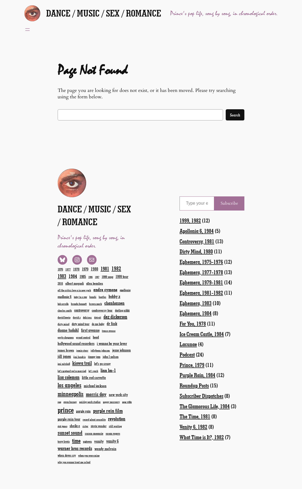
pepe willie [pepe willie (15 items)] (127, 402)
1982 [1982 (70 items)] (116, 268)
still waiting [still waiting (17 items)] (115, 426)
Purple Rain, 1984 (197, 374)
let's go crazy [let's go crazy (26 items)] (102, 363)
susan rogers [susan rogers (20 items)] (113, 433)
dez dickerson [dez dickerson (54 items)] (115, 316)
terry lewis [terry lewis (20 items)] (64, 441)
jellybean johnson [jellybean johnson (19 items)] (100, 350)
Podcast (187, 354)
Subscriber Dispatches (201, 395)
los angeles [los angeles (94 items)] (69, 385)
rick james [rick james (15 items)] (62, 426)
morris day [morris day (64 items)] (96, 394)
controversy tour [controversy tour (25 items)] (102, 310)
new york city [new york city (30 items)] (118, 394)
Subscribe (229, 203)
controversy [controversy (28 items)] (81, 310)
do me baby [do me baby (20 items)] (98, 324)
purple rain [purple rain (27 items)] (83, 411)
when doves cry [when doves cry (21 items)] (67, 455)
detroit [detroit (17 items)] (97, 317)
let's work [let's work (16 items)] (93, 371)
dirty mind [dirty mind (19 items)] (63, 324)
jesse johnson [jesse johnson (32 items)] (121, 350)
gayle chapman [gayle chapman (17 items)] (66, 337)
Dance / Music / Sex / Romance (103, 13)
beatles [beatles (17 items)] (102, 297)
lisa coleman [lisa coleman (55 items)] (69, 377)
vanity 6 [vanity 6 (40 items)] (112, 441)
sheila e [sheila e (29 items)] (75, 425)
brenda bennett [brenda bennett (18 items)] (79, 304)
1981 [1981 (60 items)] (105, 268)
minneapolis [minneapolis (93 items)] (71, 394)
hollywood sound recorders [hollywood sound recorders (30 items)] (76, 343)
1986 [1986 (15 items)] (90, 277)
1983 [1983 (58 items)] (62, 276)
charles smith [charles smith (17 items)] (65, 310)
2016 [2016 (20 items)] (60, 283)
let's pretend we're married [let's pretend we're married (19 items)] (72, 371)
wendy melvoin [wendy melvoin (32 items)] (105, 448)
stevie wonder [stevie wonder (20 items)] (98, 426)
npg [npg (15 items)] (59, 402)
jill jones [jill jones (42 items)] (64, 356)
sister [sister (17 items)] (85, 426)
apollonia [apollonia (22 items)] (125, 290)
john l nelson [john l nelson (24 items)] (110, 356)
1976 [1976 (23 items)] (60, 269)
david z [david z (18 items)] (77, 317)
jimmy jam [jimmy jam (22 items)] (94, 356)
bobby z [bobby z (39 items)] (114, 296)
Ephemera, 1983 (196, 302)
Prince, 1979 (192, 364)
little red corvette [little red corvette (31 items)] (94, 377)
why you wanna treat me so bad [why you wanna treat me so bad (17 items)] (74, 462)
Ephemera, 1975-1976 (201, 261)
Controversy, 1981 (197, 241)
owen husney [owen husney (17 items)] (70, 402)
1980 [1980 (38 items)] (94, 269)
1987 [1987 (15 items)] (97, 277)
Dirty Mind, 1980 (196, 251)
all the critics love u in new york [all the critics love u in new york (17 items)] (74, 290)
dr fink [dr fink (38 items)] (112, 323)
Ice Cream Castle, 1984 (202, 333)
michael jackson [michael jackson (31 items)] (95, 385)
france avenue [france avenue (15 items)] (109, 331)
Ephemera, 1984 (196, 313)
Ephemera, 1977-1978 (201, 272)
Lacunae (188, 343)
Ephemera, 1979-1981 (201, 282)
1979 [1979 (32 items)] (85, 269)
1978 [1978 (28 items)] (76, 269)
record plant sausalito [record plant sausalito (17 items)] (94, 419)
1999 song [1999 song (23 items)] (107, 276)
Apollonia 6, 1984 (197, 230)
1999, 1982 (190, 220)
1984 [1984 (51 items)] (73, 276)
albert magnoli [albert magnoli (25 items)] (74, 283)
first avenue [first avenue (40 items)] (90, 330)
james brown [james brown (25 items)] (66, 350)
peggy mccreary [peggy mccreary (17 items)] (111, 402)
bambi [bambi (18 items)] (92, 297)
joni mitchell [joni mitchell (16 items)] (64, 364)
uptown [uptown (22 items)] (87, 441)
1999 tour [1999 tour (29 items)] (122, 276)
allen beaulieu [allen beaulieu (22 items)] (94, 283)
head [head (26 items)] (96, 337)
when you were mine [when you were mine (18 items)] (89, 455)
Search (235, 115)
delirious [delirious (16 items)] (87, 317)
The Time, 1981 (195, 416)
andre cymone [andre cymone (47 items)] (105, 289)
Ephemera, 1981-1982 (201, 292)
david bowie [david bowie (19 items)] (64, 317)
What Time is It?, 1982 (202, 436)
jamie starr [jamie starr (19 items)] (82, 350)
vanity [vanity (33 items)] (99, 441)
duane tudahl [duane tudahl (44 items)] (68, 330)
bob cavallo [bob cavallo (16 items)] (63, 304)
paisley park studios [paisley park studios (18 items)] (90, 402)
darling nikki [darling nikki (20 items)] (122, 310)
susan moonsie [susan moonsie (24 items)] (94, 433)
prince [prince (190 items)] (66, 409)
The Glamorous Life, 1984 (205, 406)
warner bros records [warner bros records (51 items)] (75, 448)
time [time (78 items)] (76, 440)
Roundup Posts (194, 385)
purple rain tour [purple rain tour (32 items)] (69, 419)
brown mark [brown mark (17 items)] (95, 304)
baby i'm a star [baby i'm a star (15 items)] (80, 297)
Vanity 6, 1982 (193, 426)
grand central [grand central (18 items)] (83, 337)
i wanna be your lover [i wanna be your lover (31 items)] (112, 343)
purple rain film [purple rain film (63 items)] (108, 410)
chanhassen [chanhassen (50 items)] (114, 303)
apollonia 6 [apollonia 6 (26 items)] (64, 296)
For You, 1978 (193, 323)
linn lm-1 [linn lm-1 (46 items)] (108, 370)
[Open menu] (27, 29)
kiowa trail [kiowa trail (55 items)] (82, 363)
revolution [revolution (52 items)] (116, 418)
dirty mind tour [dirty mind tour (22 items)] (80, 324)
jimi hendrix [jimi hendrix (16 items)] (79, 357)
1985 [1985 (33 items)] (83, 276)
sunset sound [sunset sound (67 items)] (70, 432)
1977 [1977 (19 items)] (68, 269)
